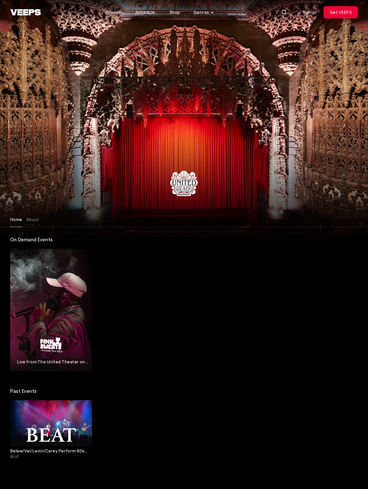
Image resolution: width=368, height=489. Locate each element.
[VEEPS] (25, 12)
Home (16, 219)
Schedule (145, 12)
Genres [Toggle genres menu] (203, 12)
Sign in (309, 12)
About (32, 219)
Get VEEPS (341, 12)
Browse (113, 12)
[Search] (284, 12)
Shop (174, 12)
